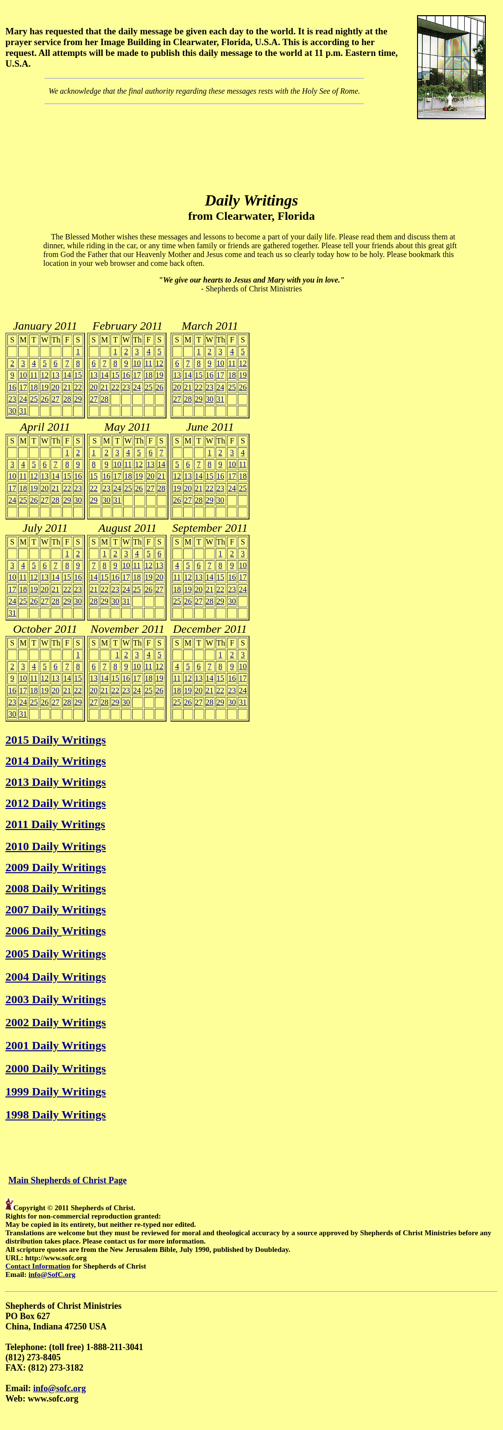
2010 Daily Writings (55, 846)
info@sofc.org (59, 1388)
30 (12, 411)
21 (67, 387)
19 (45, 387)
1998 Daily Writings (55, 1114)
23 (12, 399)
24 (23, 399)
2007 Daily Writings (55, 909)
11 (33, 375)
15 (78, 375)
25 (34, 399)
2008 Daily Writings (55, 888)
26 (45, 399)
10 (23, 375)
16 (12, 387)
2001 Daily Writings (55, 1045)
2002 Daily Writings (55, 1022)
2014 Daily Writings (55, 760)
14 (67, 375)
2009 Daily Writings (55, 867)
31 (23, 411)
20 (55, 387)
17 (23, 387)
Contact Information (37, 1266)
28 (67, 399)
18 (34, 387)
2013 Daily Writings (55, 782)
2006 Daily (33, 930)
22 (78, 387)
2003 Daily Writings (55, 999)
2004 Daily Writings (55, 976)
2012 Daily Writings (55, 803)
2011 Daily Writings (55, 824)
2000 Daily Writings (55, 1068)
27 (55, 399)
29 (78, 399)
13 (55, 375)
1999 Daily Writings (55, 1091)
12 (45, 375)
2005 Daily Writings (55, 953)
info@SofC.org (52, 1274)
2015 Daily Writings (55, 739)
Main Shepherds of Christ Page (67, 1180)
